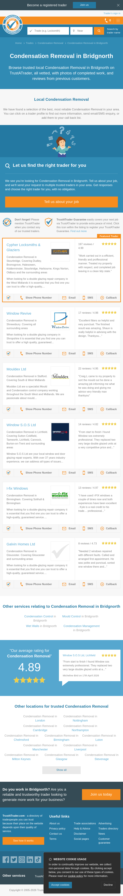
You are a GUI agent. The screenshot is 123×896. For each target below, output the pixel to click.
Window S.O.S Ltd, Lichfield (79, 655)
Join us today (101, 794)
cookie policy (75, 876)
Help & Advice (82, 828)
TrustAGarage (43, 876)
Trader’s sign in (112, 13)
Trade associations (85, 823)
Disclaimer (80, 833)
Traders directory (108, 828)
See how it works (23, 840)
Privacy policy (57, 828)
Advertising (104, 823)
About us (54, 823)
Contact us (55, 833)
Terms (53, 839)
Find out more (78, 231)
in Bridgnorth (80, 616)
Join (84, 5)
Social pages (81, 839)
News (101, 833)
